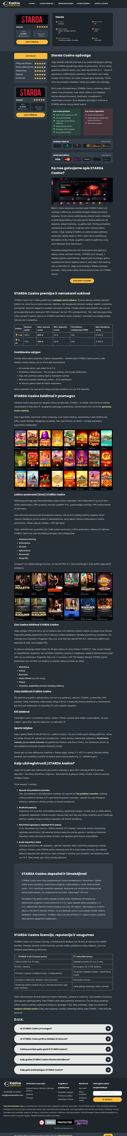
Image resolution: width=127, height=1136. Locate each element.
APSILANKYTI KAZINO (82, 281)
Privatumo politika (65, 1096)
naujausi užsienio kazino (26, 1009)
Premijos (29, 1098)
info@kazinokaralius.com (12, 1095)
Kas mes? (83, 1088)
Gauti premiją (32, 42)
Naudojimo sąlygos (65, 1092)
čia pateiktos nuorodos (87, 794)
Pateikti (107, 1100)
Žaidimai (29, 1094)
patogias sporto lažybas (65, 300)
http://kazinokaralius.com (13, 1106)
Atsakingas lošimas (65, 1099)
